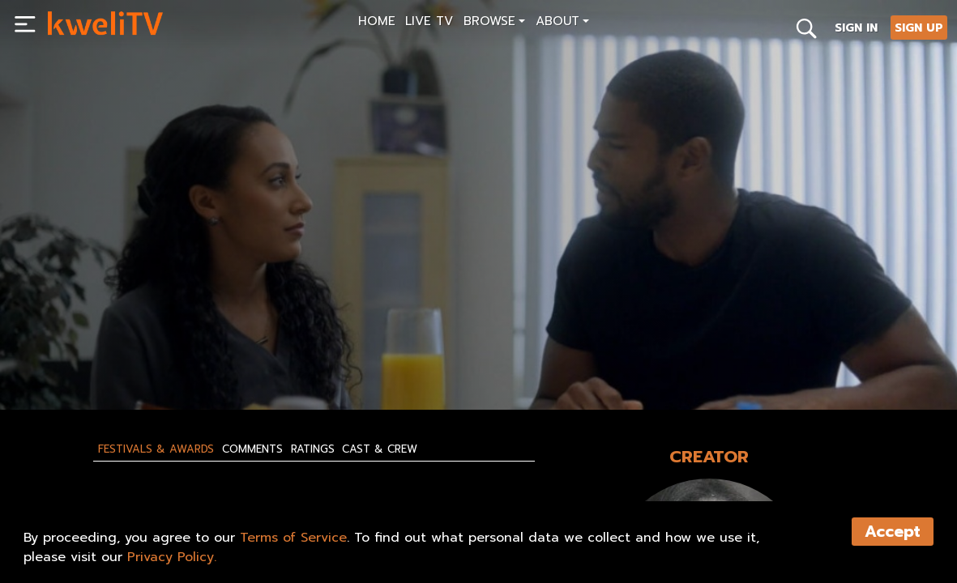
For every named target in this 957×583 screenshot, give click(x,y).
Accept (893, 531)
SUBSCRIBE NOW (95, 360)
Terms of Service (293, 537)
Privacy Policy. (171, 557)
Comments (252, 449)
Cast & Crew (379, 449)
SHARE (278, 360)
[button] (495, 23)
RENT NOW (200, 360)
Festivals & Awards (156, 449)
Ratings (313, 449)
